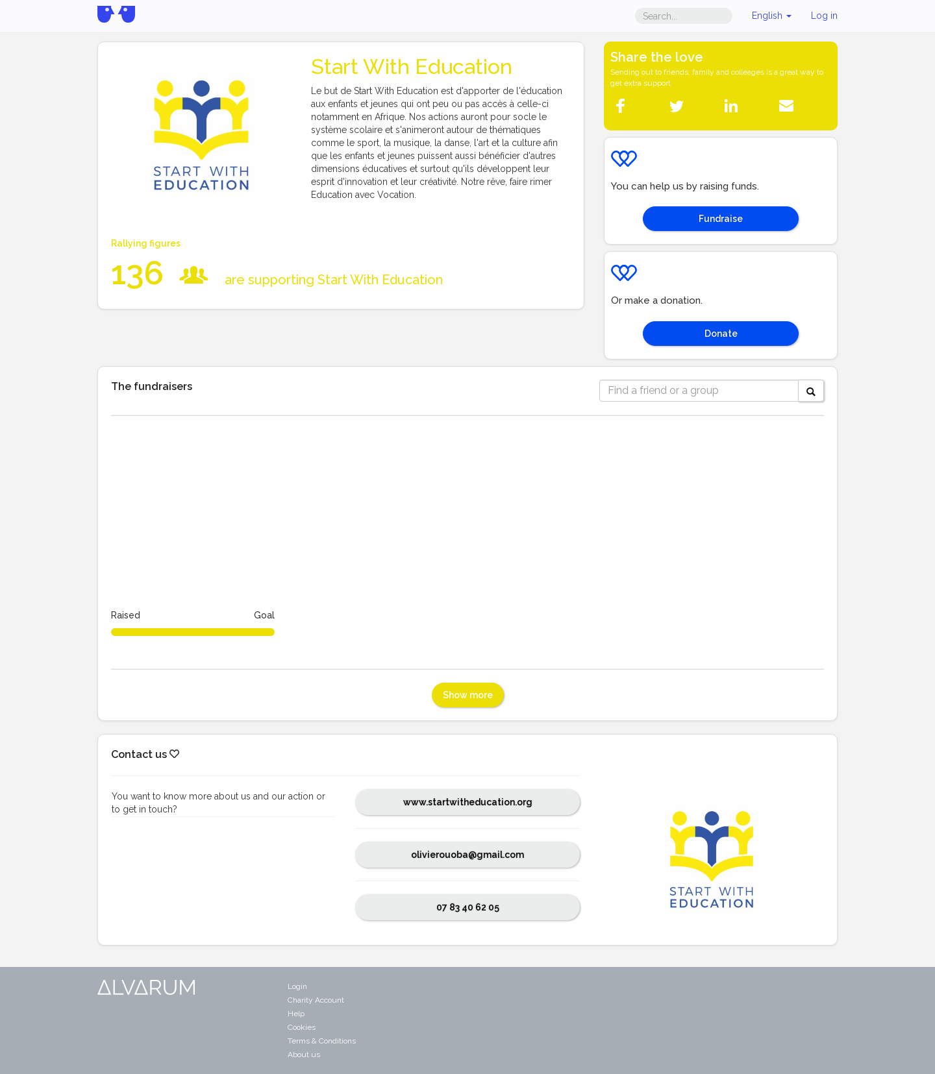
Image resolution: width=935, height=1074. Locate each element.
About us (304, 1054)
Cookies (302, 1027)
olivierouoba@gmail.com (467, 854)
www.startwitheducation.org (467, 802)
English (772, 15)
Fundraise (721, 219)
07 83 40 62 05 (467, 907)
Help (296, 1013)
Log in (824, 15)
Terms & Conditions (322, 1040)
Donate (721, 333)
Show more (468, 695)
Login (297, 986)
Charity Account (316, 1000)
